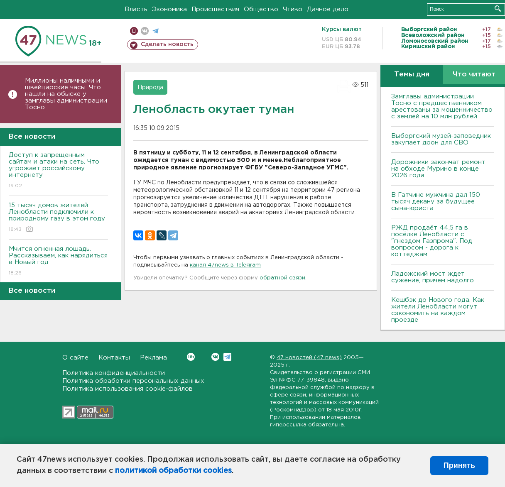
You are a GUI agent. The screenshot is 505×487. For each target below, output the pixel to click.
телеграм (155, 31)
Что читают (474, 74)
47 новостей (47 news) (309, 357)
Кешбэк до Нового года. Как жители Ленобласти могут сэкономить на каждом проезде (437, 310)
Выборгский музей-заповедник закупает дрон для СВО (441, 139)
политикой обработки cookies (173, 470)
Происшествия (215, 9)
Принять (459, 465)
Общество (261, 9)
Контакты (114, 357)
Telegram (227, 357)
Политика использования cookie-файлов (127, 389)
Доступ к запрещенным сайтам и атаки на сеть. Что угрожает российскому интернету (58, 170)
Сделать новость (167, 44)
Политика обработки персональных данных (133, 381)
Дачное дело (327, 9)
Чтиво (292, 9)
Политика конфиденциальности (113, 373)
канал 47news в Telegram (225, 265)
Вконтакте (191, 357)
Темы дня (411, 74)
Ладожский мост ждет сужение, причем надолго (432, 277)
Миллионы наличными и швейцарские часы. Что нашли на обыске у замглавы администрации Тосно (66, 94)
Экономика (169, 9)
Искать (498, 8)
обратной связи (282, 278)
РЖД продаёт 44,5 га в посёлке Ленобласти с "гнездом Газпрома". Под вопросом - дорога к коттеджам (431, 241)
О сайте (75, 357)
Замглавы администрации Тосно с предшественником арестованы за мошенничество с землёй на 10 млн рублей (442, 106)
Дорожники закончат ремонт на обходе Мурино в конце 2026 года (438, 168)
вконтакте (145, 31)
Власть (136, 9)
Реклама (153, 357)
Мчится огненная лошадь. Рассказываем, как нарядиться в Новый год (58, 261)
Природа (150, 87)
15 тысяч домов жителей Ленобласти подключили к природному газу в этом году (58, 218)
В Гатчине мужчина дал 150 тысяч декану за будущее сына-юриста (435, 201)
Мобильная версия (134, 31)
